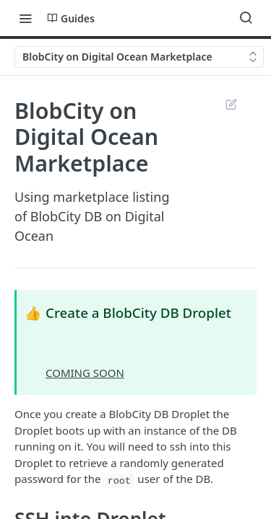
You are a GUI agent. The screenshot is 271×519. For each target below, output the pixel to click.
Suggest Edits (231, 104)
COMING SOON (85, 372)
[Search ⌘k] (246, 18)
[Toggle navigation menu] (25, 18)
